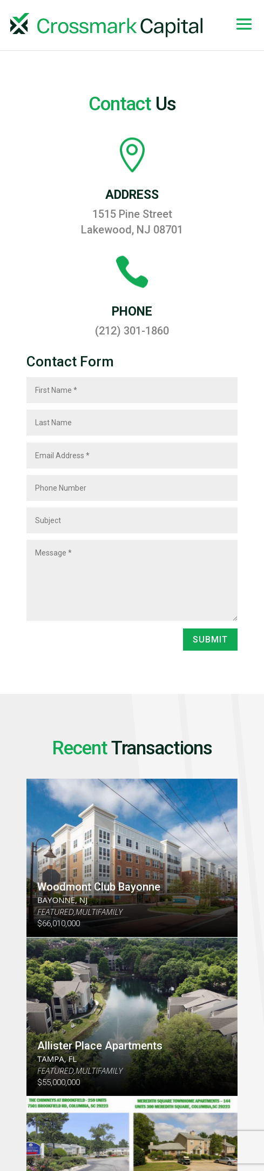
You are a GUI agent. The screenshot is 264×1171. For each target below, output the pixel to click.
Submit (210, 639)
